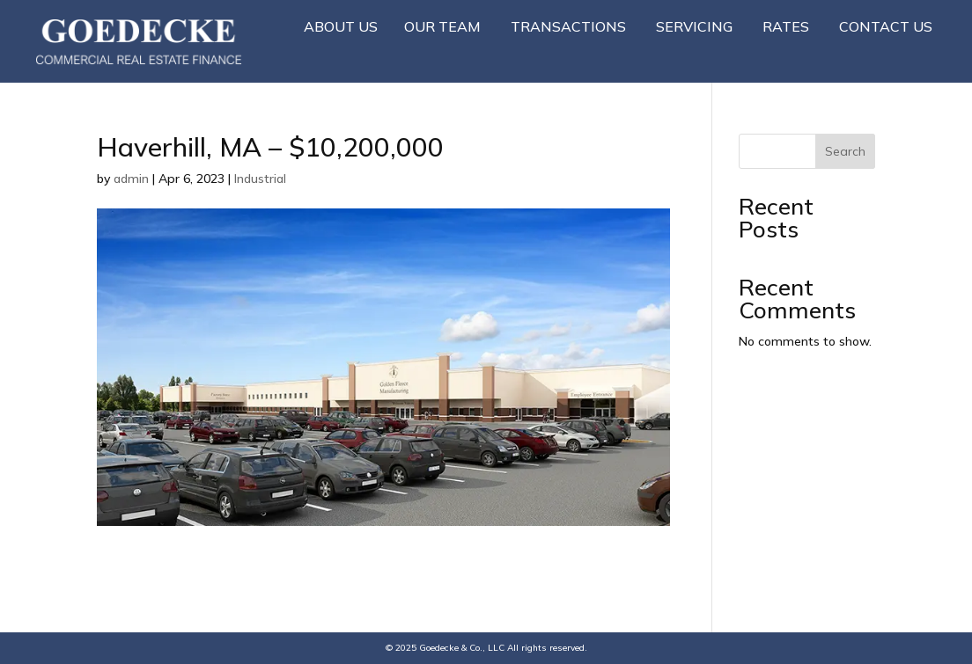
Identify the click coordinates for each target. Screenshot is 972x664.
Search (845, 151)
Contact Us (885, 26)
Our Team (442, 26)
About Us (341, 26)
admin (131, 178)
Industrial (260, 178)
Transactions (568, 26)
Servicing (694, 26)
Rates (785, 26)
